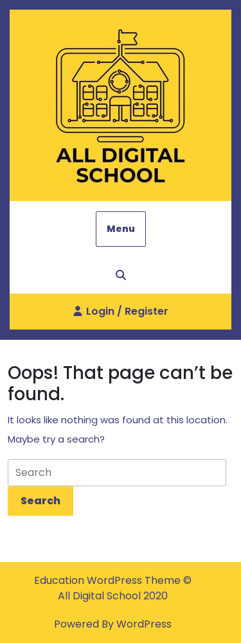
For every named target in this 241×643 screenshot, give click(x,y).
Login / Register (120, 316)
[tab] (40, 501)
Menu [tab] (121, 228)
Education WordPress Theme (108, 580)
